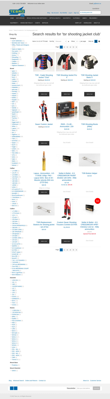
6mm (13, 300)
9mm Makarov (16, 274)
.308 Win (14, 183)
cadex (14, 79)
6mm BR (14, 256)
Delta (13, 83)
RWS (13, 161)
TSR (13, 138)
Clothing (14, 53)
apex (13, 71)
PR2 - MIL (15, 353)
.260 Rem (15, 223)
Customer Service (95, 380)
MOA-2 (14, 337)
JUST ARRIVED (17, 41)
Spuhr (14, 114)
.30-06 (14, 203)
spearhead (15, 112)
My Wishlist (63, 13)
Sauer (14, 142)
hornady (14, 91)
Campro (14, 81)
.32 (13, 288)
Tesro (13, 130)
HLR (13, 327)
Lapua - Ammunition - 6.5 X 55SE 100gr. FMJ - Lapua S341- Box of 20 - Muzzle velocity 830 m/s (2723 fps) (44, 177)
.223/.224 (15, 280)
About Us (86, 380)
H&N (13, 159)
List (99, 41)
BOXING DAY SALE (18, 43)
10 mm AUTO (16, 244)
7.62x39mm (15, 197)
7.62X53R (15, 262)
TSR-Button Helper (89, 173)
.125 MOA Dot (16, 312)
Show (73, 41)
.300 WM (14, 181)
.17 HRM (14, 211)
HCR (13, 324)
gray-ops (14, 89)
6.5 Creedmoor (16, 248)
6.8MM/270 (15, 298)
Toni (13, 120)
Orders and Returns (31, 380)
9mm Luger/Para (17, 272)
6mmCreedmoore (17, 195)
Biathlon (14, 63)
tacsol (14, 116)
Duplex (14, 318)
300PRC (14, 246)
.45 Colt (14, 240)
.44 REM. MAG (16, 238)
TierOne (14, 118)
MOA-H (14, 343)
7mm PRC (15, 266)
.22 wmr (14, 217)
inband (14, 95)
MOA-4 (14, 341)
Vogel (13, 147)
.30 (13, 282)
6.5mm (14, 296)
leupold (14, 99)
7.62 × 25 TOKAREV (18, 260)
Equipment (15, 59)
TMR (13, 357)
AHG (13, 157)
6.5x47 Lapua (16, 252)
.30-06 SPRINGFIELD (18, 225)
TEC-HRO (15, 153)
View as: (90, 41)
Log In (70, 13)
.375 (13, 292)
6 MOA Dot (15, 314)
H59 (13, 322)
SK (13, 132)
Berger (14, 75)
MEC (13, 151)
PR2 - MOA (15, 355)
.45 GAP (14, 242)
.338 (13, 290)
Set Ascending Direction (68, 41)
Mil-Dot (14, 335)
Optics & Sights (16, 49)
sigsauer (14, 110)
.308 (13, 284)
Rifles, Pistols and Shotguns (20, 45)
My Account (55, 13)
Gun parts (15, 51)
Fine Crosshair (16, 320)
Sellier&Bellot (16, 136)
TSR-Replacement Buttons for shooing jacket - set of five (43, 224)
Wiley (13, 126)
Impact (14, 93)
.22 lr (13, 215)
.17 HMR (14, 171)
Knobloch (15, 163)
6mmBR (14, 193)
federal (14, 165)
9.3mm (14, 305)
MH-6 (13, 331)
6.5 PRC (14, 250)
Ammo (14, 55)
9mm (13, 199)
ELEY (14, 145)
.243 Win (14, 221)
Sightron (14, 134)
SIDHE (14, 108)
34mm (14, 370)
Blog (48, 13)
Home (10, 30)
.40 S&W (14, 236)
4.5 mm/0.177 (16, 189)
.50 (13, 294)
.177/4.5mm (15, 213)
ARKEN (14, 73)
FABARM (15, 87)
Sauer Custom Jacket (44, 124)
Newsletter (71, 388)
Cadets (14, 61)
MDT (13, 102)
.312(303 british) (17, 286)
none (13, 201)
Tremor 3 (14, 359)
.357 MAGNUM (16, 231)
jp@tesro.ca (97, 3)
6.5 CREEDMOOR (17, 191)
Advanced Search (18, 380)
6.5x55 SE (15, 254)
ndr (13, 104)
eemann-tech (16, 85)
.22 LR (14, 173)
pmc (13, 106)
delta (13, 316)
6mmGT (14, 258)
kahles (14, 97)
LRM (13, 329)
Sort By (52, 41)
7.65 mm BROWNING (18, 264)
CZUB (14, 149)
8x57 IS (14, 205)
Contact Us (42, 380)
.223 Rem (15, 177)
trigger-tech (15, 122)
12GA (13, 187)
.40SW (14, 185)
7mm (13, 303)
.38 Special (15, 233)
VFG (13, 155)
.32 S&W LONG (17, 229)
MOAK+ (14, 345)
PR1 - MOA (15, 351)
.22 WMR (15, 175)
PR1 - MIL (15, 349)
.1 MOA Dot (15, 310)
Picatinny (15, 365)
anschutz (14, 140)
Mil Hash (14, 333)
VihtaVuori (15, 124)
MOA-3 (14, 339)
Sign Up (76, 13)
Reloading (15, 57)
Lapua (14, 128)
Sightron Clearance (18, 65)
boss (13, 77)
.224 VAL (14, 179)
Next (76, 47)
